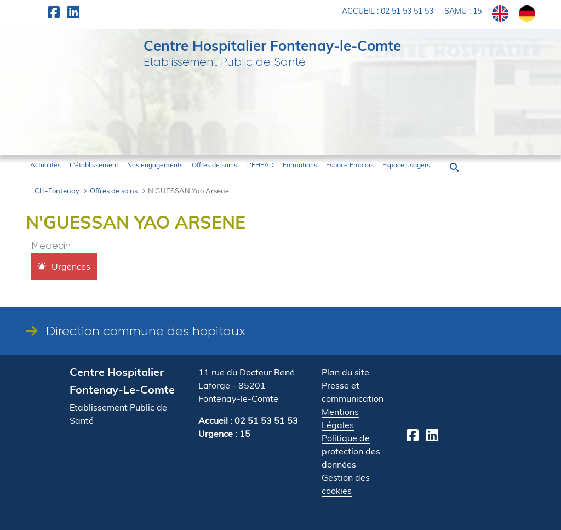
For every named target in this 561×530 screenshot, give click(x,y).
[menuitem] (45, 165)
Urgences (70, 266)
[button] (454, 167)
